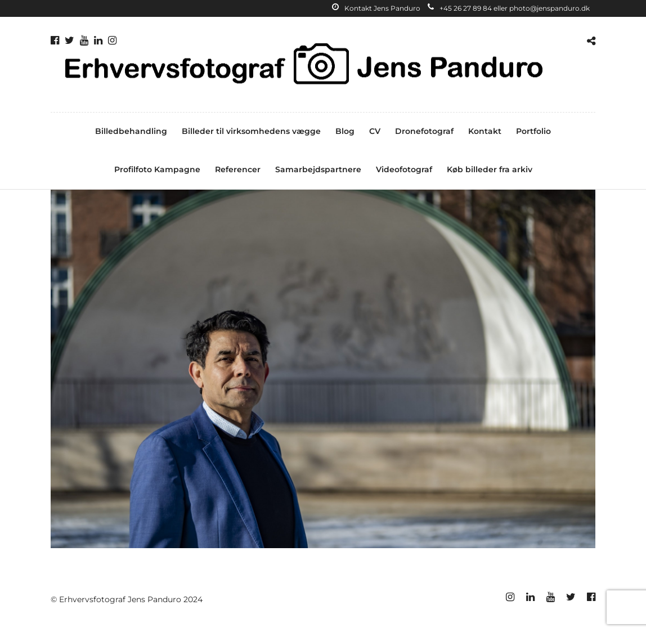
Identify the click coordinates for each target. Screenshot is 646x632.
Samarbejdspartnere (318, 169)
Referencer (238, 169)
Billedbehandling (131, 131)
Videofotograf (404, 169)
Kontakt (484, 131)
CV (374, 131)
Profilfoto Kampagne (157, 169)
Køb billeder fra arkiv (489, 169)
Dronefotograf (424, 131)
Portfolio (533, 131)
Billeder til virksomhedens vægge (251, 131)
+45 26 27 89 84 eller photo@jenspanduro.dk (509, 8)
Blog (345, 131)
